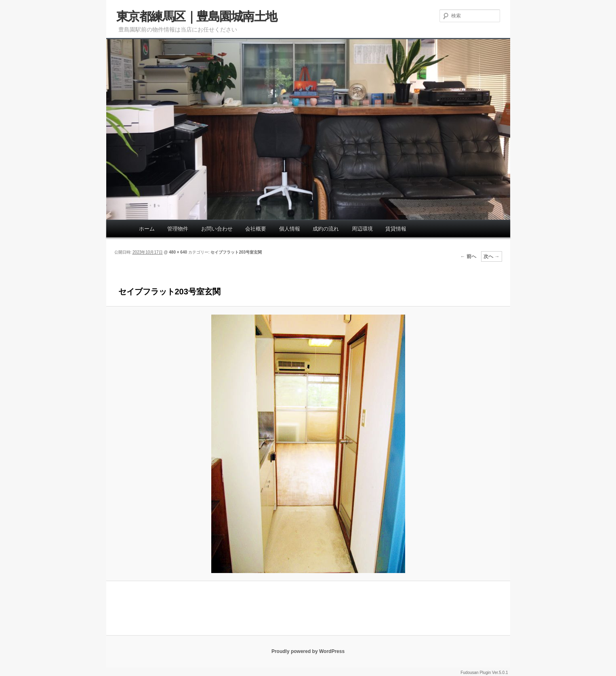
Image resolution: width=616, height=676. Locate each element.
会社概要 (255, 229)
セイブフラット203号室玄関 (236, 252)
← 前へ (468, 256)
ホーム (147, 229)
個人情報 (289, 229)
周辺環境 (362, 229)
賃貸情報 (395, 229)
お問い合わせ (217, 229)
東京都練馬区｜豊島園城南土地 (196, 16)
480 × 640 (178, 252)
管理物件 (177, 229)
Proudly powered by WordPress (308, 651)
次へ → (491, 256)
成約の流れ (326, 229)
